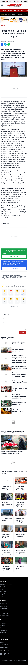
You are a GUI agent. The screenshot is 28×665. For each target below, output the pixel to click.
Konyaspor (3, 623)
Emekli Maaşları (4, 613)
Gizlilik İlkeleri (4, 647)
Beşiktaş (2, 625)
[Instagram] (8, 654)
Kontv (1, 589)
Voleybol (2, 635)
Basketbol (3, 632)
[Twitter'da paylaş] (5, 44)
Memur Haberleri (5, 611)
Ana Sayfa (3, 10)
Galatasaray (3, 628)
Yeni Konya (3, 591)
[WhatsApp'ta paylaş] (8, 44)
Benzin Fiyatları (4, 615)
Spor (22, 10)
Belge (1, 596)
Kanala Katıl (14, 257)
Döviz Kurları (3, 606)
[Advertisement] (14, 88)
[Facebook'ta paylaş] (2, 44)
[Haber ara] (27, 13)
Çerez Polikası (4, 644)
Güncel (10, 10)
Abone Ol (14, 268)
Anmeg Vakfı (3, 587)
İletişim (2, 642)
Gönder (22, 332)
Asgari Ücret (3, 603)
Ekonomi (16, 10)
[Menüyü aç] (2, 5)
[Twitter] (5, 654)
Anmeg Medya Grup (5, 584)
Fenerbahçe (3, 630)
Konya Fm (3, 594)
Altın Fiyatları (3, 608)
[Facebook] (1, 654)
